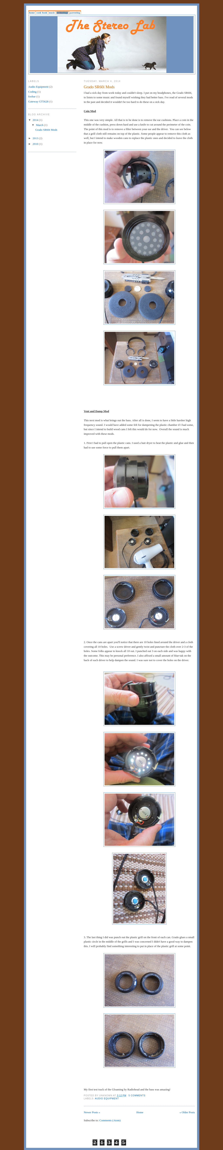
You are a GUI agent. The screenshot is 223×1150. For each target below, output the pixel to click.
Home (32, 13)
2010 (36, 143)
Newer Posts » (92, 1112)
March (40, 125)
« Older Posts (187, 1112)
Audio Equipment (107, 1098)
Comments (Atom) (110, 1120)
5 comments (136, 1095)
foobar (32, 96)
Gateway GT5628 (38, 101)
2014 (36, 120)
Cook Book (41, 13)
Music (52, 13)
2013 (36, 138)
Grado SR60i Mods (99, 87)
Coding (32, 91)
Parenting (75, 13)
